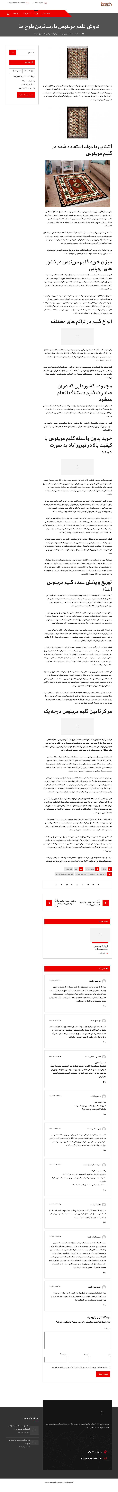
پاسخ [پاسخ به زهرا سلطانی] (102, 1156)
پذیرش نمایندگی (26, 85)
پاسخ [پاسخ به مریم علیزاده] (102, 1282)
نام (107, 1364)
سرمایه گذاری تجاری (25, 89)
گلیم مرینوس (68, 870)
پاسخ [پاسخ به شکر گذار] (102, 1228)
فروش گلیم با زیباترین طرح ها (98, 875)
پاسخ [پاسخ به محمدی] (102, 1119)
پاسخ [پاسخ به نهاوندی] (102, 1046)
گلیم (76, 870)
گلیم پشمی (100, 956)
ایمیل (86, 1364)
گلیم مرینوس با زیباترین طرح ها (64, 875)
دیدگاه (106, 1339)
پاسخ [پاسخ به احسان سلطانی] (102, 1086)
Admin (104, 870)
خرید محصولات (27, 82)
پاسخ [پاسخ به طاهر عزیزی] (102, 1315)
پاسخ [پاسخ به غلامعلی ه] (102, 1010)
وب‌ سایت (63, 1364)
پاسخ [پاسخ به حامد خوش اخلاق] (102, 1196)
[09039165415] (90, 1463)
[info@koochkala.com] (90, 1469)
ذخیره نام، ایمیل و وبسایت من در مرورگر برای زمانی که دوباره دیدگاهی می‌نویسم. (78, 1377)
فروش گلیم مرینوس (81, 875)
